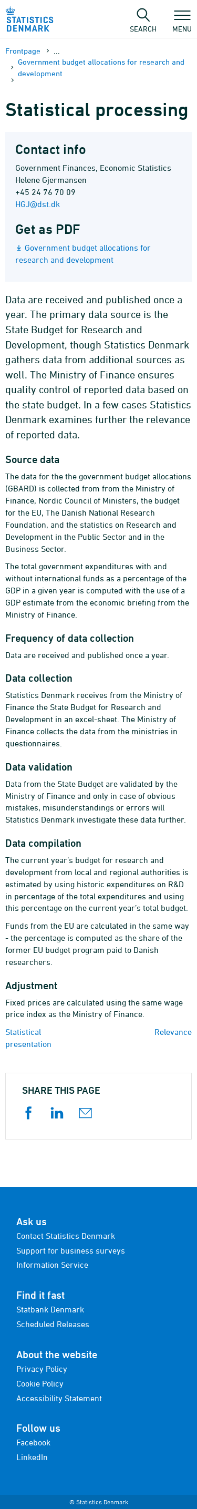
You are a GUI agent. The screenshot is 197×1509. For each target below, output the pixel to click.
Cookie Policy (40, 1383)
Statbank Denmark (50, 1309)
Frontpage (22, 50)
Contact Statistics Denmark (65, 1235)
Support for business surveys (70, 1250)
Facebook (33, 1442)
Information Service (52, 1264)
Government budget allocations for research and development (101, 67)
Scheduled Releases (52, 1324)
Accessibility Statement (59, 1398)
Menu (182, 24)
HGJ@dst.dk (37, 204)
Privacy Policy (41, 1368)
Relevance (173, 1031)
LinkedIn (32, 1457)
